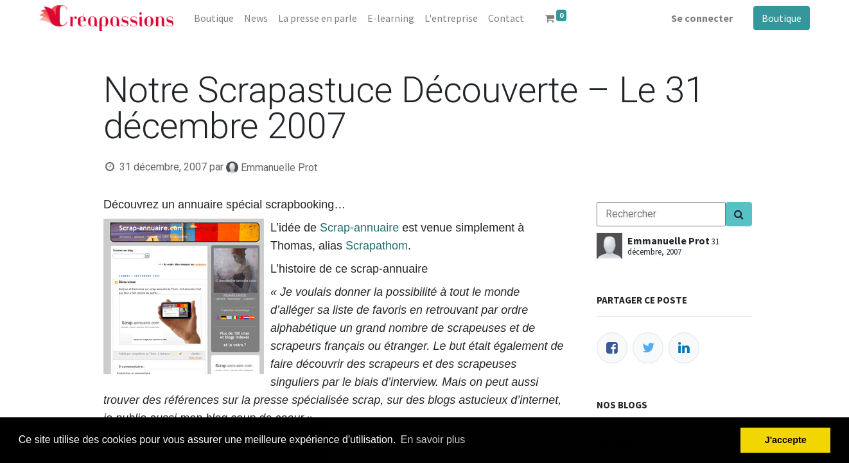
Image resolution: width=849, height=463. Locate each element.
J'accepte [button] (786, 440)
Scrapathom (377, 245)
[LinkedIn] (684, 347)
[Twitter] (648, 347)
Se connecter (702, 18)
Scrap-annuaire (359, 227)
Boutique (781, 18)
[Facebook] (612, 347)
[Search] (739, 214)
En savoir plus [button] (433, 439)
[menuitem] (214, 18)
